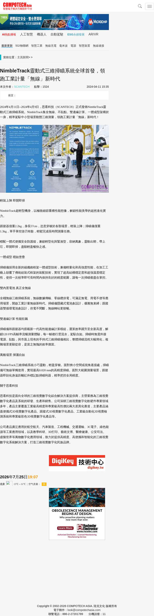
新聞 (25, 57)
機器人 (42, 34)
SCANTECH (21, 86)
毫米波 (63, 45)
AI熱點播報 (9, 34)
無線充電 (51, 45)
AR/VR (93, 34)
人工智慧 (26, 34)
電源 (73, 45)
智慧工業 (37, 45)
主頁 (20, 57)
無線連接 (98, 45)
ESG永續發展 (76, 34)
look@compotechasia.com (84, 610)
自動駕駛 (57, 34)
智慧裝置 (84, 45)
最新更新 (7, 45)
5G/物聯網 (21, 45)
